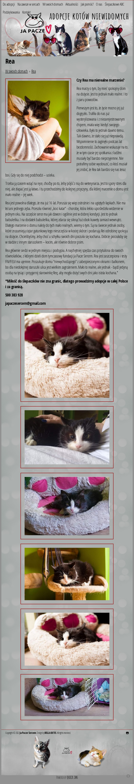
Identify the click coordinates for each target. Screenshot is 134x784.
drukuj (127, 733)
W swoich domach (16, 71)
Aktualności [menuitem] (71, 4)
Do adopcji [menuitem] (9, 4)
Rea (33, 71)
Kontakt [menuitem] (26, 12)
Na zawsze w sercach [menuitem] (28, 4)
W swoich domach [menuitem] (53, 4)
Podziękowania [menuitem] (11, 12)
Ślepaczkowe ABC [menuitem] (114, 4)
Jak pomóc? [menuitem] (87, 4)
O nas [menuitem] (99, 4)
